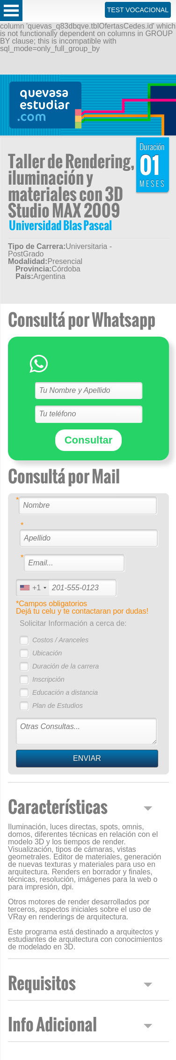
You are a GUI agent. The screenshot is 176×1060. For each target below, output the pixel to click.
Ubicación (47, 653)
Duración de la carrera (65, 666)
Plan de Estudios (57, 705)
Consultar (89, 440)
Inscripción (48, 679)
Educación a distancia (65, 692)
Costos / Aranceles (60, 640)
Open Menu (11, 10)
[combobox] (32, 587)
